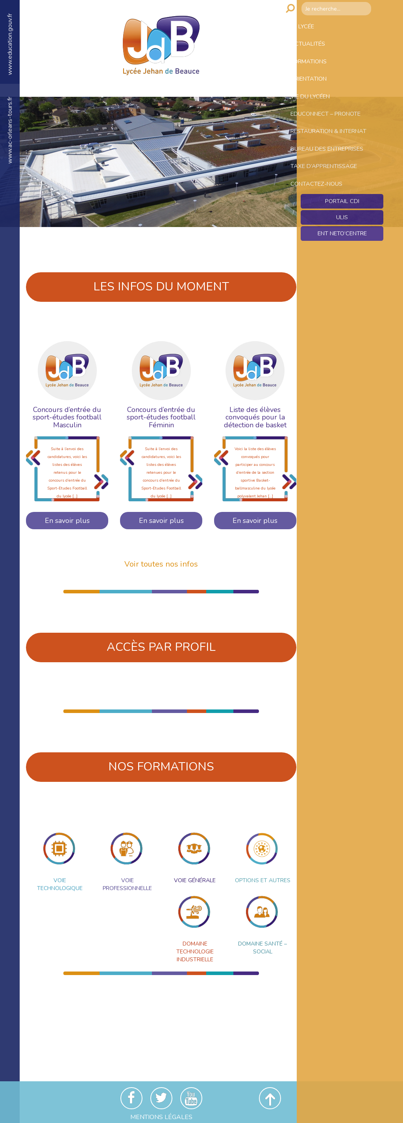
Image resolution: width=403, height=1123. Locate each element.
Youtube (191, 1098)
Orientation (321, 90)
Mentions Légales (161, 1117)
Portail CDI (342, 253)
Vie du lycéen (323, 111)
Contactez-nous (329, 233)
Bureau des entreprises (322, 187)
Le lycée (314, 28)
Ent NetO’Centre (342, 287)
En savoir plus (67, 520)
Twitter (161, 1098)
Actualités (320, 48)
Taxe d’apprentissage (338, 212)
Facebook (131, 1098)
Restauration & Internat (328, 157)
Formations (321, 69)
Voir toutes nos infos (161, 564)
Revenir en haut (270, 1098)
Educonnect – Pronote (340, 132)
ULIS (342, 270)
